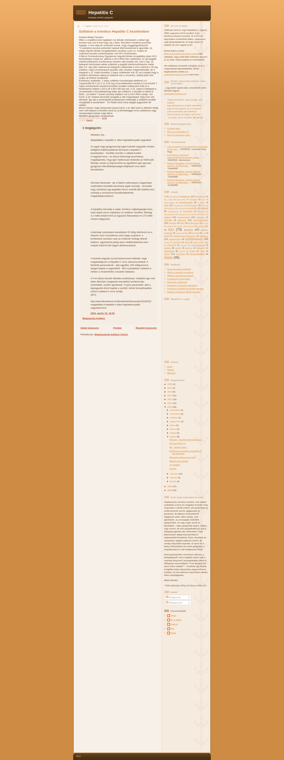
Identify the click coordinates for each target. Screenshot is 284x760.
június (173, 429)
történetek (169, 251)
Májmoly (171, 373)
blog (203, 199)
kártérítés (190, 226)
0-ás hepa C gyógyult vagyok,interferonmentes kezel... (183, 156)
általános (185, 196)
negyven (177, 242)
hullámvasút (193, 223)
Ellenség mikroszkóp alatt (182, 457)
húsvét (205, 223)
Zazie (168, 257)
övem (187, 242)
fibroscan (201, 211)
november (175, 414)
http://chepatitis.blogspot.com (180, 54)
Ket (171, 229)
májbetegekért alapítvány (184, 236)
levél (166, 236)
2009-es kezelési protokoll (180, 275)
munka (167, 242)
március (174, 474)
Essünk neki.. (174, 128)
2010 (170, 407)
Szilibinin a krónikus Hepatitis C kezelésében (114, 31)
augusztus (175, 421)
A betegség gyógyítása (178, 279)
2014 (170, 392)
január (173, 481)
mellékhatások (194, 239)
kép (206, 226)
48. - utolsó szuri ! (178, 447)
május (173, 433)
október (174, 417)
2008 (170, 490)
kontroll (195, 233)
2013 (170, 395)
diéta (203, 205)
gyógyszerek (183, 217)
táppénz (188, 248)
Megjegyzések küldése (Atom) (111, 334)
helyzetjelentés (200, 220)
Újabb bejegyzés (89, 328)
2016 (170, 384)
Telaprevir (200, 248)
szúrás (167, 248)
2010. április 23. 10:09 (103, 313)
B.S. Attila (168, 199)
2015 (170, 388)
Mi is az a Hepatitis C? (178, 132)
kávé (199, 226)
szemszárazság (198, 245)
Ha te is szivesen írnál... (179, 135)
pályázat (196, 242)
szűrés (178, 248)
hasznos (182, 220)
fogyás (203, 214)
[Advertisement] (175, 694)
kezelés (188, 229)
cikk (166, 205)
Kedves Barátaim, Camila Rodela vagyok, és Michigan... (183, 164)
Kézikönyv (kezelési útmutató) (182, 285)
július (173, 425)
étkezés (204, 208)
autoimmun (200, 196)
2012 (170, 399)
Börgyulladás (169, 202)
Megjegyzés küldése (93, 318)
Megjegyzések (174, 602)
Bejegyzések (173, 597)
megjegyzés (175, 239)
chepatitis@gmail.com (175, 74)
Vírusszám (180, 254)
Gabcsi (89, 120)
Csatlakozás (179, 205)
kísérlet (179, 233)
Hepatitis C (100, 12)
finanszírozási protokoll (187, 214)
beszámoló (181, 199)
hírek (182, 223)
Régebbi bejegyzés (146, 328)
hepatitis (172, 223)
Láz (204, 233)
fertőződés (188, 211)
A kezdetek (173, 197)
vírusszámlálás (197, 254)
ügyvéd (182, 251)
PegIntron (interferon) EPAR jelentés (185, 288)
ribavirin (183, 245)
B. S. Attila (176, 620)
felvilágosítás (173, 211)
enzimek (181, 208)
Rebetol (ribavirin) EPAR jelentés (183, 292)
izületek (170, 226)
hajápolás (200, 217)
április (173, 436)
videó (202, 251)
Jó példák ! (174, 465)
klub (187, 233)
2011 (170, 403)
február (174, 477)
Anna (173, 615)
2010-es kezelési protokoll (180, 272)
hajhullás (168, 220)
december (175, 410)
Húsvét (172, 468)
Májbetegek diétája (178, 461)
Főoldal (117, 328)
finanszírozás (169, 214)
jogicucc (179, 226)
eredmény (192, 208)
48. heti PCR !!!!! (177, 443)
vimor (167, 254)
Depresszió (192, 205)
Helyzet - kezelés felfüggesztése (185, 439)
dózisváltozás (169, 208)
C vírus (201, 202)
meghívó (204, 236)
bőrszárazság (186, 202)
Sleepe (170, 370)
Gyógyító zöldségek (177, 282)
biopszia (193, 199)
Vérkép (192, 251)
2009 (170, 486)
